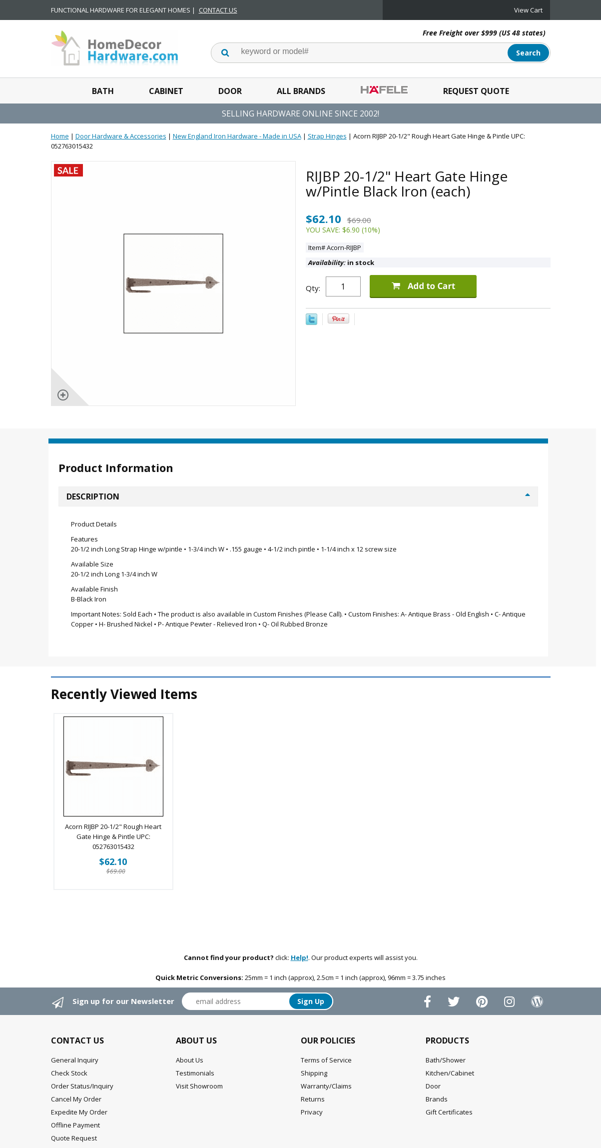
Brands (437, 1099)
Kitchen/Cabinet (450, 1073)
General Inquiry (74, 1060)
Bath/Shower (446, 1060)
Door (230, 91)
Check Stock (69, 1073)
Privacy (312, 1112)
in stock (341, 262)
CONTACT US (218, 10)
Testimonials (195, 1073)
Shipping (314, 1073)
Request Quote (476, 91)
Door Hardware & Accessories (120, 136)
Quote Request (74, 1138)
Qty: (313, 288)
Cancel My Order (76, 1099)
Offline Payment (75, 1125)
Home (60, 136)
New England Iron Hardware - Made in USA (237, 136)
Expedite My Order (79, 1112)
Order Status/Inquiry (82, 1086)
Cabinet (166, 91)
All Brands (301, 91)
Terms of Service (326, 1060)
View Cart (528, 10)
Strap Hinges (327, 136)
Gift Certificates (449, 1112)
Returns (313, 1099)
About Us (189, 1060)
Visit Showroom (199, 1086)
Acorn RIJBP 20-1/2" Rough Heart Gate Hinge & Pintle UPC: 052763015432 (113, 836)
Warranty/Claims (326, 1086)
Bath (103, 91)
